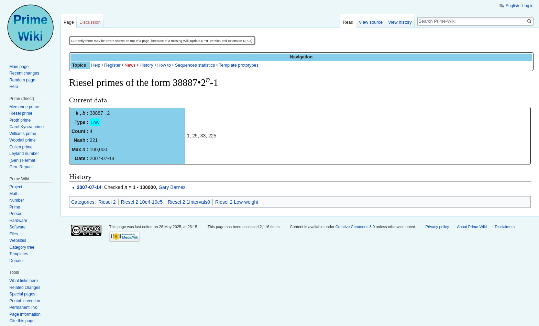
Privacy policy (437, 227)
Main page (19, 66)
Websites (17, 240)
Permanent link (23, 307)
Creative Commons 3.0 (355, 227)
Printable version (24, 301)
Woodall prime (22, 140)
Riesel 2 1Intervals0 (189, 202)
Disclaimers (505, 227)
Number (16, 200)
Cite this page (21, 320)
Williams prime (22, 133)
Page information (25, 314)
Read (348, 22)
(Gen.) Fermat (22, 160)
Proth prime (20, 120)
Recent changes (24, 73)
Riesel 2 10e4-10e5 (142, 202)
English (512, 5)
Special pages (22, 294)
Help (95, 65)
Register (112, 65)
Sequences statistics (195, 65)
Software (17, 227)
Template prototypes (238, 65)
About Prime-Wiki (472, 227)
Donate (16, 260)
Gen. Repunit (21, 167)
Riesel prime (20, 113)
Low (95, 122)
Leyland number (24, 153)
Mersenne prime (24, 106)
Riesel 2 (107, 202)
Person (15, 213)
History (146, 65)
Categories (83, 202)
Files (13, 234)
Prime (14, 207)
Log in (528, 5)
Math (14, 193)
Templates (18, 253)
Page (69, 22)
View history (400, 22)
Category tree (21, 247)
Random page (22, 80)
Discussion (90, 22)
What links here (23, 280)
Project (15, 186)
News (129, 65)
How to (164, 65)
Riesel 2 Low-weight (236, 202)
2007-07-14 (89, 187)
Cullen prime (20, 147)
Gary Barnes (172, 187)
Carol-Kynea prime (26, 126)
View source (371, 22)
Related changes (24, 287)
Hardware (18, 220)
